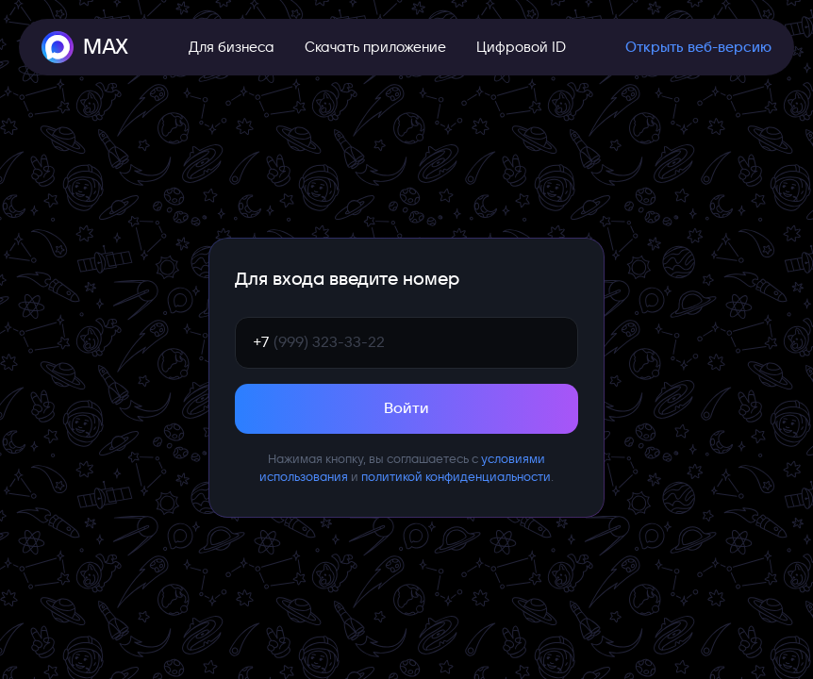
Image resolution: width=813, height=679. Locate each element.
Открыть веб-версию (698, 47)
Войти (406, 408)
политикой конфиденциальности (456, 477)
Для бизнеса (231, 47)
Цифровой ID (521, 47)
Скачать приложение (375, 47)
